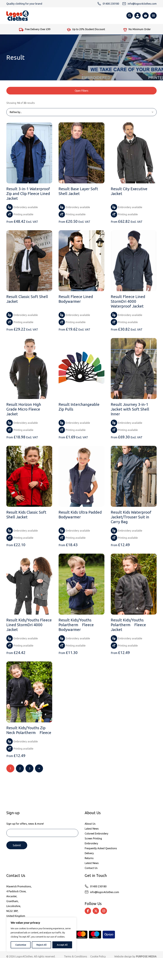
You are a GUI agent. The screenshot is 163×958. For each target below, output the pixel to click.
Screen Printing (93, 838)
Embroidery (91, 843)
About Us (90, 823)
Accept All (62, 945)
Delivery (89, 853)
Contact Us (91, 868)
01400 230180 (98, 886)
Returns (89, 858)
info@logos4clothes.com (104, 892)
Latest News (92, 828)
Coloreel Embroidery (96, 833)
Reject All (41, 945)
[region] (41, 934)
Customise (20, 945)
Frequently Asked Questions (101, 848)
